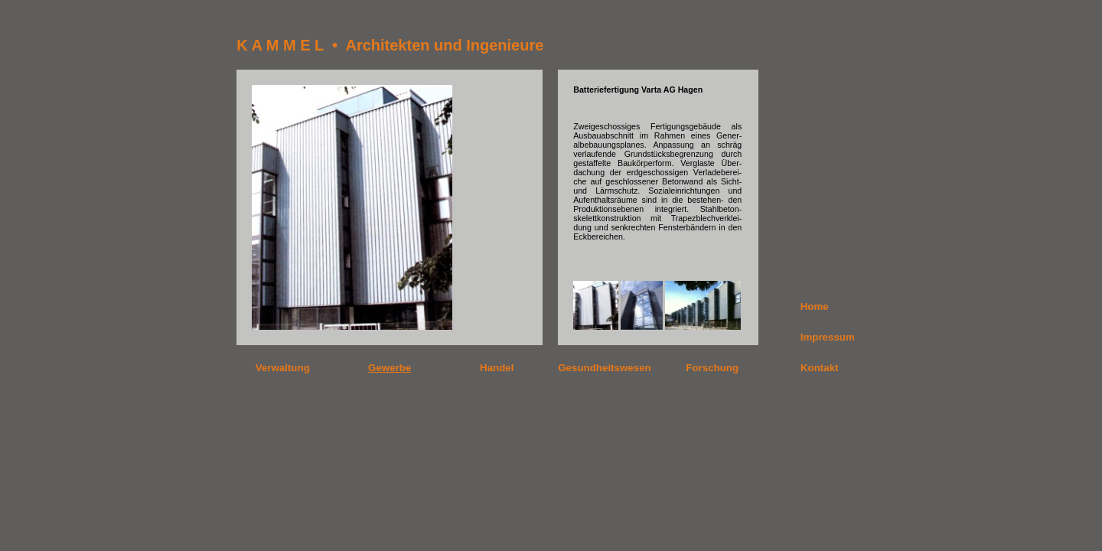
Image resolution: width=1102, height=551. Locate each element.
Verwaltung (283, 367)
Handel (497, 367)
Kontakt (819, 367)
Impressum (827, 337)
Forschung (712, 367)
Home (814, 306)
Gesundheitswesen (604, 367)
